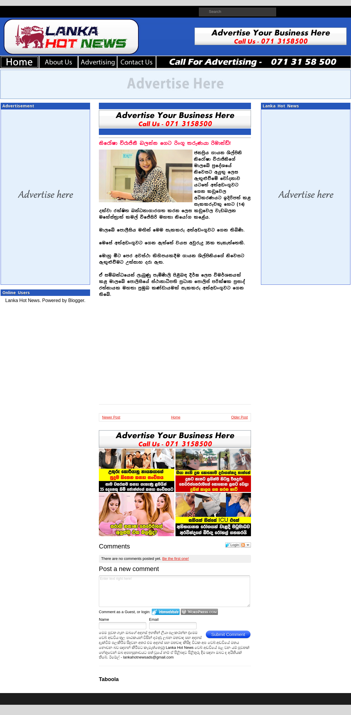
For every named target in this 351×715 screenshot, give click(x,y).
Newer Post (111, 417)
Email (154, 619)
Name (104, 619)
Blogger (76, 300)
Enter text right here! (174, 591)
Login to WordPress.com (199, 612)
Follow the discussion (245, 545)
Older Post (239, 417)
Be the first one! (175, 558)
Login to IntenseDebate (166, 612)
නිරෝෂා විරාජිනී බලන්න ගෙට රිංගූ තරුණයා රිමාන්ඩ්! (165, 143)
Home (175, 417)
